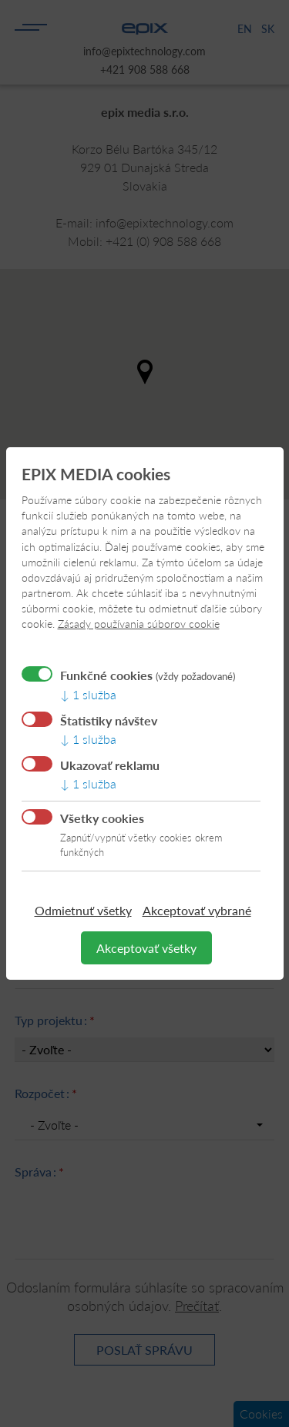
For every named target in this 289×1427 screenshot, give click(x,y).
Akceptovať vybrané (197, 910)
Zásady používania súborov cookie (139, 623)
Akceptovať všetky (146, 948)
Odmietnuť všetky (83, 910)
